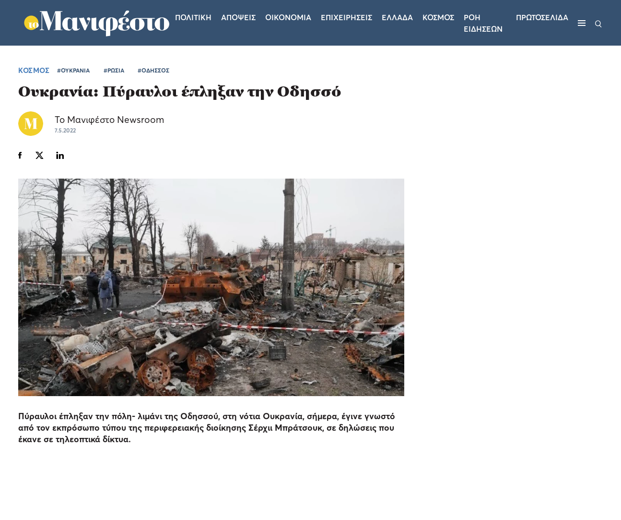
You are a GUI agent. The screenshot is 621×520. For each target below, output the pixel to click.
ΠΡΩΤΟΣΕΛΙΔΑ (542, 17)
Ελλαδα (397, 17)
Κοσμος (438, 17)
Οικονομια (288, 17)
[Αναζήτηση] (598, 23)
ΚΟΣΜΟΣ (33, 70)
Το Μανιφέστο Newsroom (109, 119)
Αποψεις (238, 17)
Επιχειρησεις (346, 17)
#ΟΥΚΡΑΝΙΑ (73, 70)
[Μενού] (582, 23)
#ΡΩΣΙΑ (114, 70)
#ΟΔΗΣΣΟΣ (153, 70)
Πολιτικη (193, 17)
